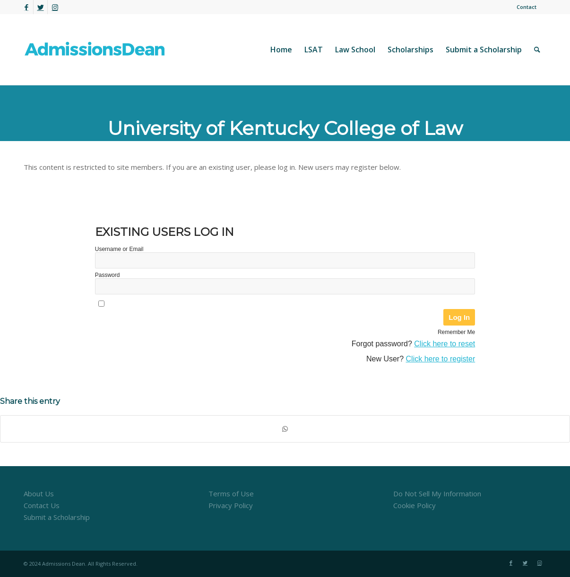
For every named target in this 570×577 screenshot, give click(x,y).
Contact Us (42, 505)
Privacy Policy (230, 505)
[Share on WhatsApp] (285, 429)
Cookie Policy (414, 505)
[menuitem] (524, 7)
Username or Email (119, 249)
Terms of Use (231, 493)
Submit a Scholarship (57, 517)
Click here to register (440, 359)
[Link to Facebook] (26, 7)
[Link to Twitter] (40, 7)
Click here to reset (444, 344)
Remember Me (456, 332)
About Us (39, 493)
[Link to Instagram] (55, 7)
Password (107, 275)
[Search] (537, 49)
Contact (526, 6)
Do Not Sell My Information (437, 493)
